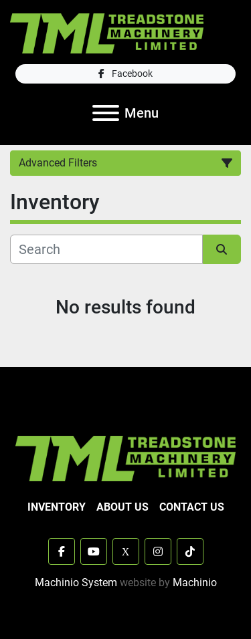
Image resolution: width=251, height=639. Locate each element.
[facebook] (125, 74)
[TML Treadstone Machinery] (125, 457)
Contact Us (191, 507)
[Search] (106, 249)
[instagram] (158, 551)
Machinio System (76, 582)
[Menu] (105, 113)
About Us (122, 507)
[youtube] (93, 551)
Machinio (195, 582)
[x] (125, 551)
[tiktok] (190, 551)
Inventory (56, 507)
